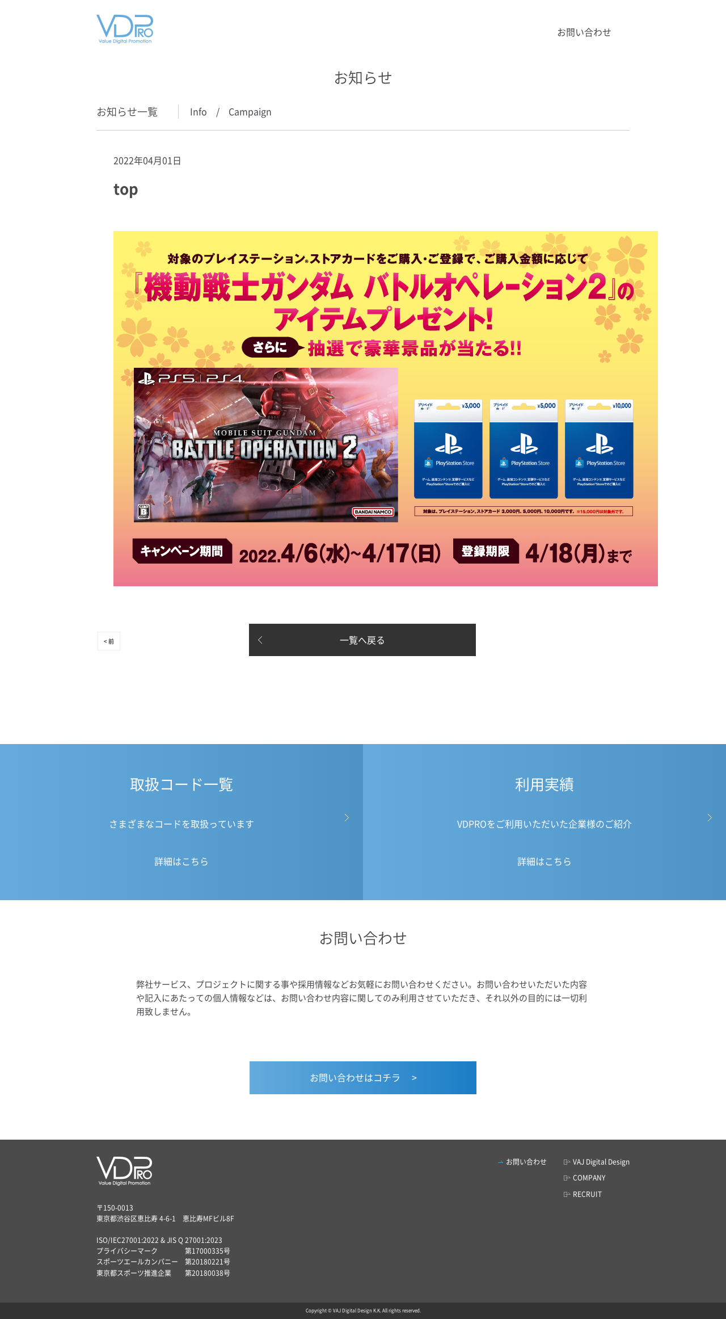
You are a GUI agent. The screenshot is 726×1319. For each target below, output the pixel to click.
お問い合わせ (584, 32)
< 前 (109, 641)
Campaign (250, 111)
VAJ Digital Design (601, 1162)
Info (198, 111)
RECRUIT (587, 1194)
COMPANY (589, 1178)
